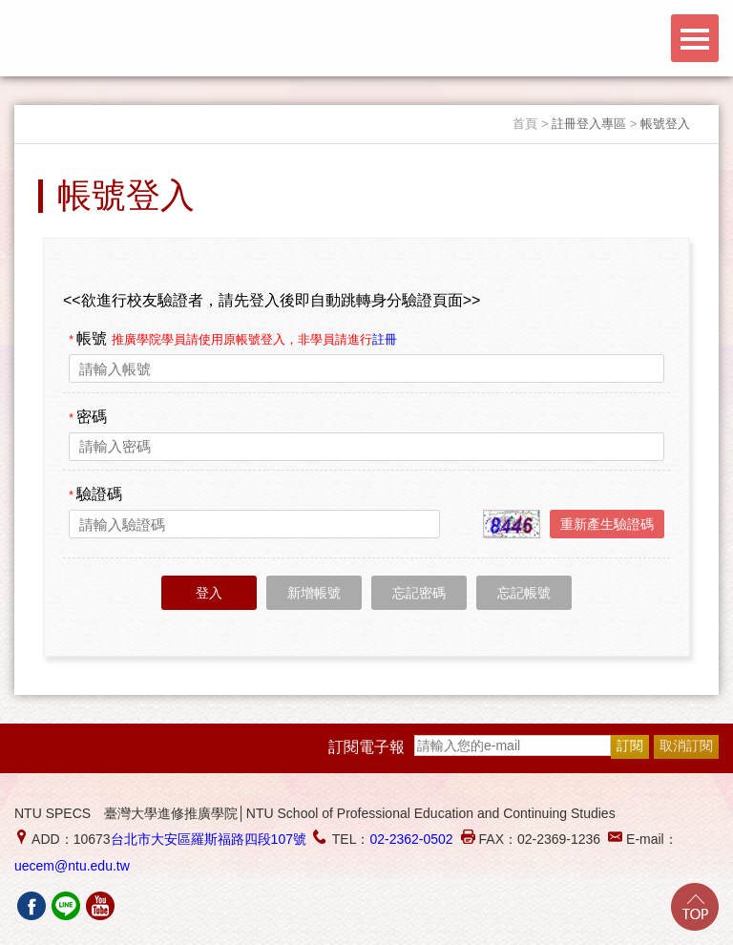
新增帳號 (314, 592)
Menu (695, 38)
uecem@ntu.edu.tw (72, 865)
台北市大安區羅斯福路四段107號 (208, 839)
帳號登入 (665, 123)
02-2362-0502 (410, 839)
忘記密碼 (419, 592)
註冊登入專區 (589, 123)
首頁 (525, 123)
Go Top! (695, 907)
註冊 (384, 339)
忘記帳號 (524, 592)
